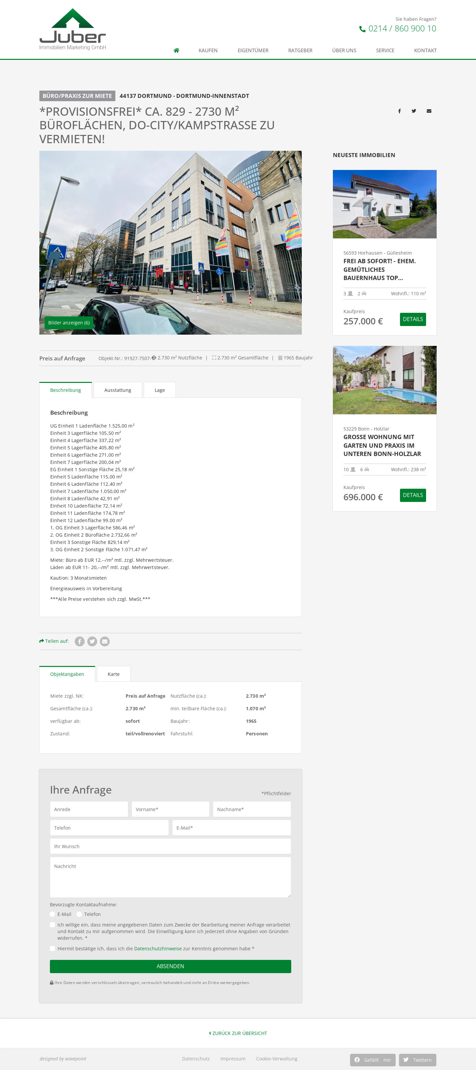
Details (413, 319)
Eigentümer (253, 50)
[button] (373, 1060)
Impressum (233, 1058)
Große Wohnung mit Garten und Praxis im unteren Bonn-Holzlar (382, 445)
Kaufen (208, 50)
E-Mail (64, 914)
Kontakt (425, 50)
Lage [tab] (160, 390)
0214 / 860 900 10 (397, 28)
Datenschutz (196, 1058)
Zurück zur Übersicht (238, 1033)
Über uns (344, 50)
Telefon (92, 914)
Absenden (170, 966)
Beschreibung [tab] (65, 390)
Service (385, 50)
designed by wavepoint (63, 1058)
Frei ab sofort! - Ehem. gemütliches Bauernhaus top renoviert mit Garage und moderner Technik (381, 269)
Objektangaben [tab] (67, 674)
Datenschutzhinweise (158, 948)
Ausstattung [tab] (117, 390)
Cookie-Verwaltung (277, 1058)
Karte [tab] (114, 674)
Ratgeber (300, 50)
